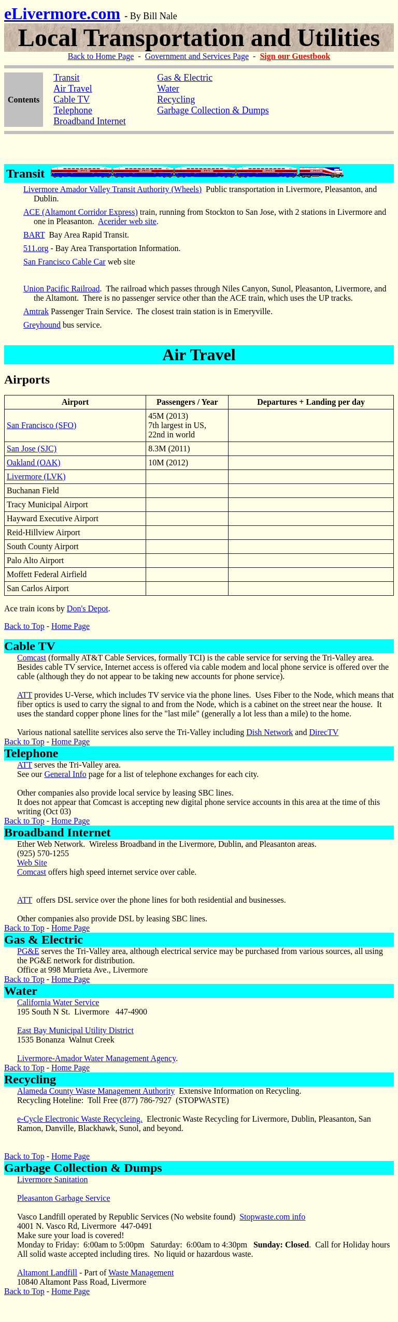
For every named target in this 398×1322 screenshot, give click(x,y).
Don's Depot (87, 608)
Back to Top (24, 626)
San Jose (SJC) (31, 448)
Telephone (72, 110)
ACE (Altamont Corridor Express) (80, 212)
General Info (65, 774)
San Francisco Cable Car (64, 261)
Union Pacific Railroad (61, 288)
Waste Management (141, 1272)
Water (168, 88)
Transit (66, 77)
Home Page (70, 626)
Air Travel (72, 88)
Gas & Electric (43, 939)
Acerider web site (127, 221)
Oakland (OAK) (34, 462)
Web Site (32, 862)
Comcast (31, 657)
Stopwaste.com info (272, 1216)
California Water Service (58, 1002)
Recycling (176, 99)
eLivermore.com (62, 13)
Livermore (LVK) (36, 476)
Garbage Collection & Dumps (83, 1167)
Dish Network (269, 732)
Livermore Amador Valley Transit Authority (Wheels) (112, 189)
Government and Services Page (197, 56)
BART (34, 234)
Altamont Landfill (47, 1272)
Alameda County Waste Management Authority (96, 1090)
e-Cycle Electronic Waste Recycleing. (80, 1118)
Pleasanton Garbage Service (63, 1198)
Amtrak (36, 311)
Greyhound (42, 324)
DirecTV (323, 732)
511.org (35, 248)
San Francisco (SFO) (41, 425)
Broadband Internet (89, 121)
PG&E (28, 951)
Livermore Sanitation (52, 1179)
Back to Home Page (101, 56)
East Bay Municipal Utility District (75, 1030)
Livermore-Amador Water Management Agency (96, 1058)
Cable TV (71, 99)
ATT (24, 695)
